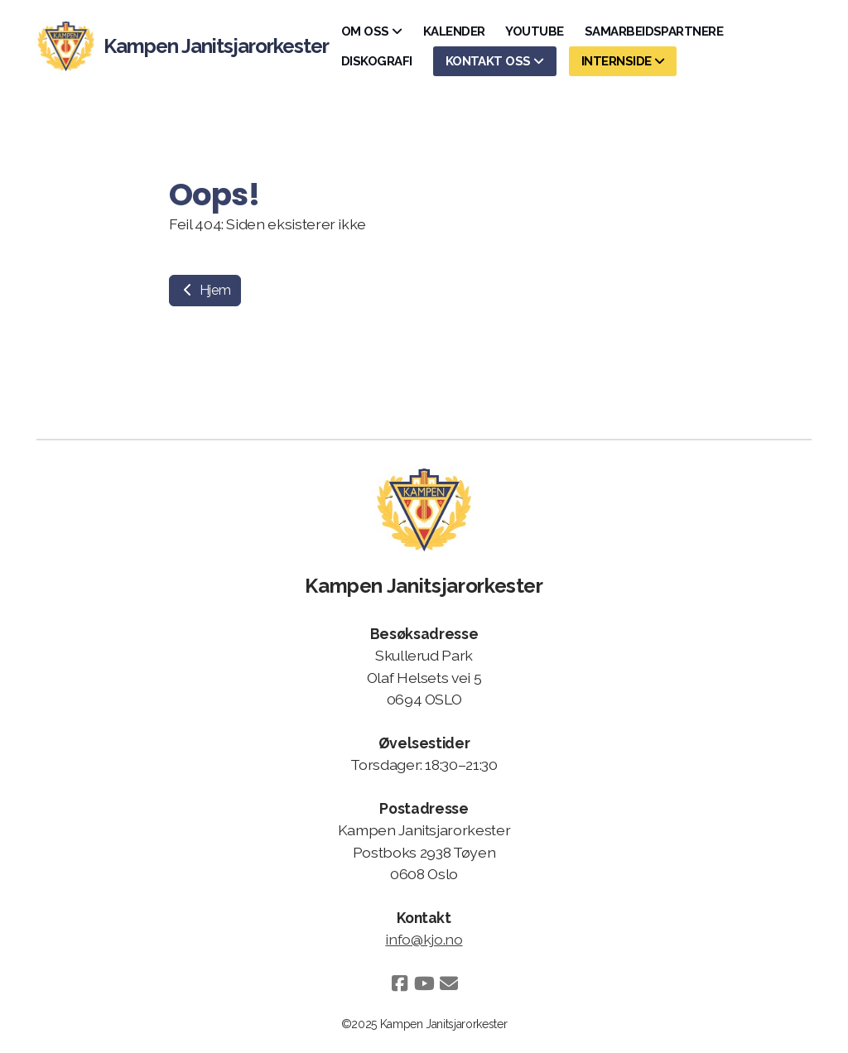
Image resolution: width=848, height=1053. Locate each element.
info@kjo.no (423, 939)
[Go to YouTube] (424, 983)
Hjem (205, 290)
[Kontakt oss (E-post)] (448, 983)
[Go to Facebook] (399, 983)
